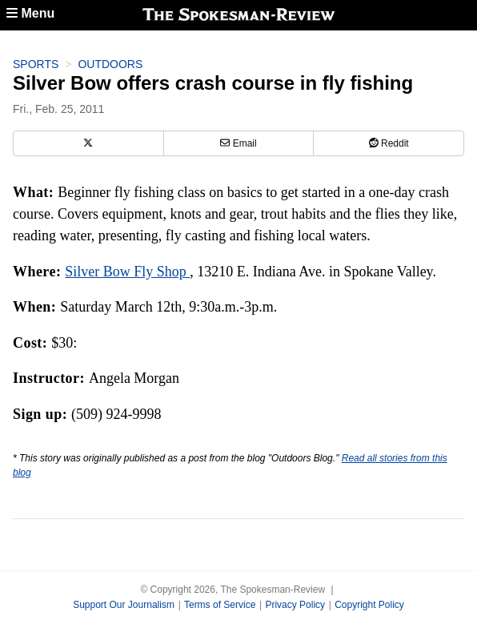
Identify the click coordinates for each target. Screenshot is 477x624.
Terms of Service (219, 604)
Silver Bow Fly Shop (127, 272)
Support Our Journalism (123, 604)
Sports (35, 64)
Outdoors (110, 64)
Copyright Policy (369, 604)
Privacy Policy (295, 604)
